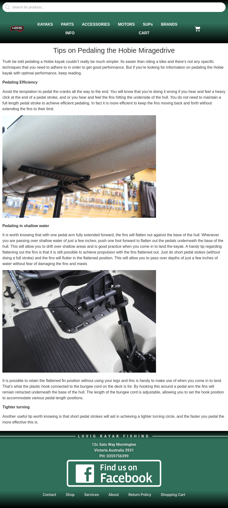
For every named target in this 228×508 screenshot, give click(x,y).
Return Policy (139, 494)
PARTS (67, 24)
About (113, 494)
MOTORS (126, 24)
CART (144, 33)
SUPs (148, 24)
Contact (49, 494)
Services (91, 494)
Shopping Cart (173, 494)
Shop (70, 494)
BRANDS (169, 24)
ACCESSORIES (96, 24)
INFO (70, 33)
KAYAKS (45, 24)
